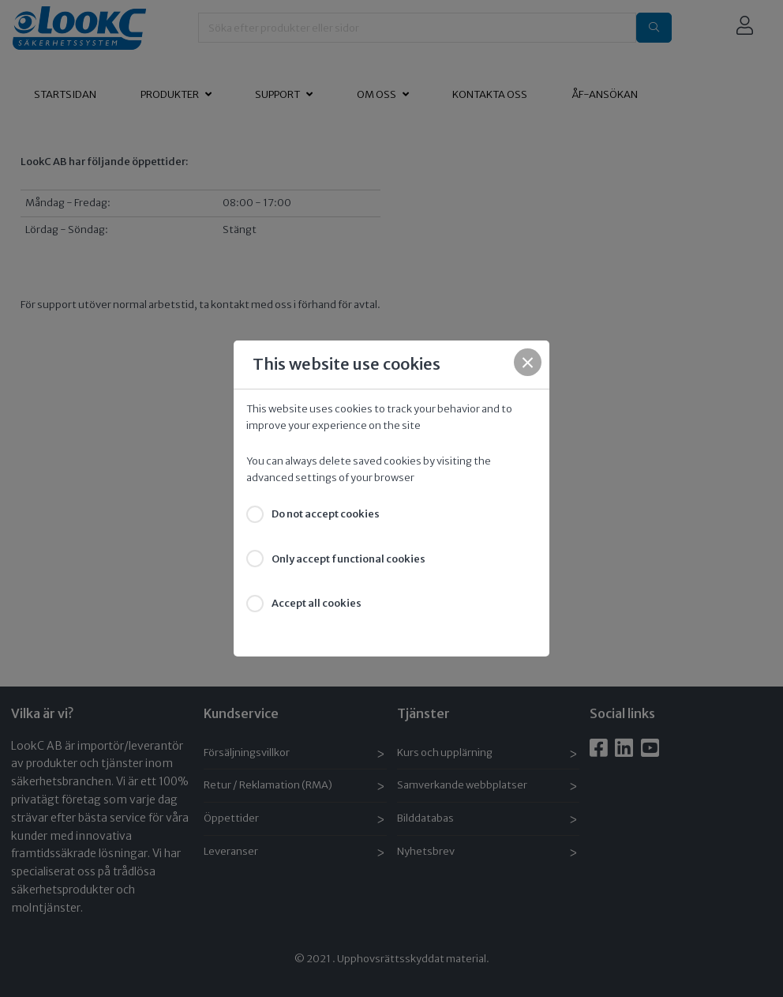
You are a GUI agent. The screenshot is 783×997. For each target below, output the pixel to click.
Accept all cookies (317, 603)
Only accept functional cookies (348, 559)
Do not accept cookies (326, 514)
